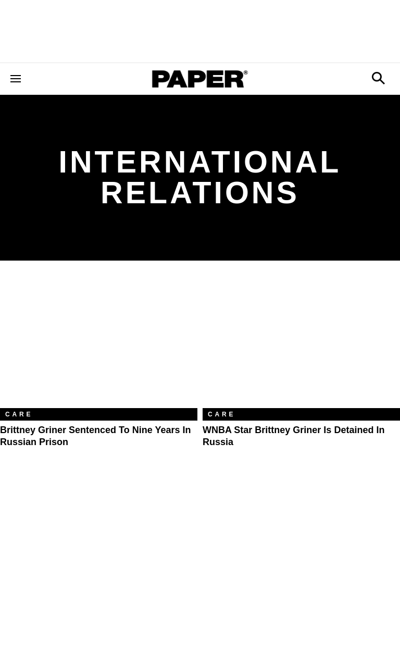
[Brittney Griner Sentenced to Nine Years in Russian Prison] (98, 342)
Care (19, 414)
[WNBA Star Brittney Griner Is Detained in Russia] (301, 342)
